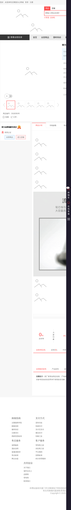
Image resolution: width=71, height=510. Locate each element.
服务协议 (15, 429)
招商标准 (39, 455)
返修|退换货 (16, 452)
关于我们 (27, 468)
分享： (15, 117)
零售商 (26, 478)
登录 (26, 2)
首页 (35, 37)
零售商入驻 (40, 445)
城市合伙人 (28, 471)
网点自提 (15, 459)
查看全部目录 (16, 37)
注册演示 (15, 433)
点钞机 (52, 18)
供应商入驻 (40, 449)
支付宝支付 (40, 429)
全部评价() (41, 350)
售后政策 (15, 455)
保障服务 (15, 445)
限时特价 (57, 37)
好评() (54, 350)
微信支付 (39, 433)
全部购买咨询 (41, 369)
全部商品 (45, 37)
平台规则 (39, 452)
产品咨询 (55, 369)
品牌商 (26, 474)
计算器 (46, 18)
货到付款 (39, 423)
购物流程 (15, 426)
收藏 (7, 117)
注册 (31, 2)
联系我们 (27, 481)
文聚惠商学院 (17, 423)
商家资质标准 (17, 436)
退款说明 (15, 449)
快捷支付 (39, 426)
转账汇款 (39, 436)
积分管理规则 (41, 459)
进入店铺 (20, 137)
